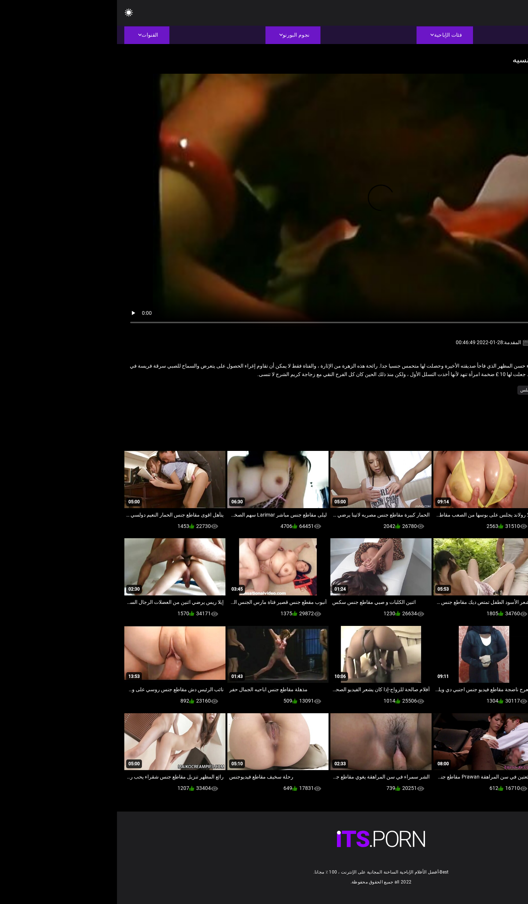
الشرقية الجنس (484, 390)
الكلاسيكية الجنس (446, 390)
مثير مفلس (413, 390)
